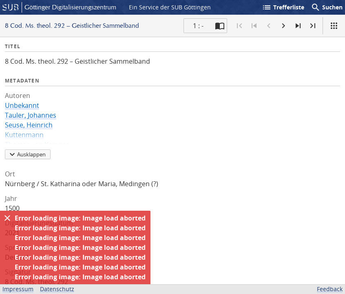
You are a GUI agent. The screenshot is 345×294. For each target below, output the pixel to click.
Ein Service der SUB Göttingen (170, 7)
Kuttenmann (24, 134)
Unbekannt (22, 105)
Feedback (330, 289)
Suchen (327, 7)
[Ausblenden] (7, 218)
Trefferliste (283, 7)
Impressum (17, 289)
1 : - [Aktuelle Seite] (198, 25)
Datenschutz (57, 289)
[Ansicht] (334, 25)
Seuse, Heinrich (29, 124)
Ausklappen (26, 154)
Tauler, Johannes (30, 115)
